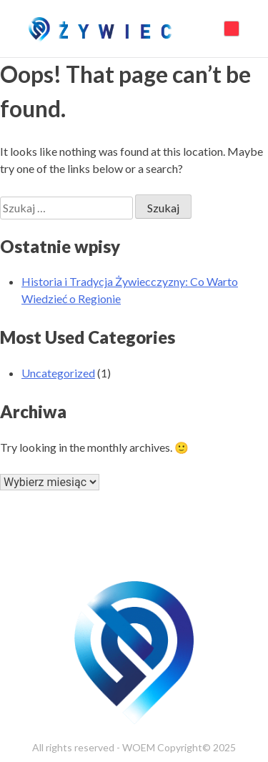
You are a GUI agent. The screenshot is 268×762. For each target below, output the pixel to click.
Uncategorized (58, 373)
